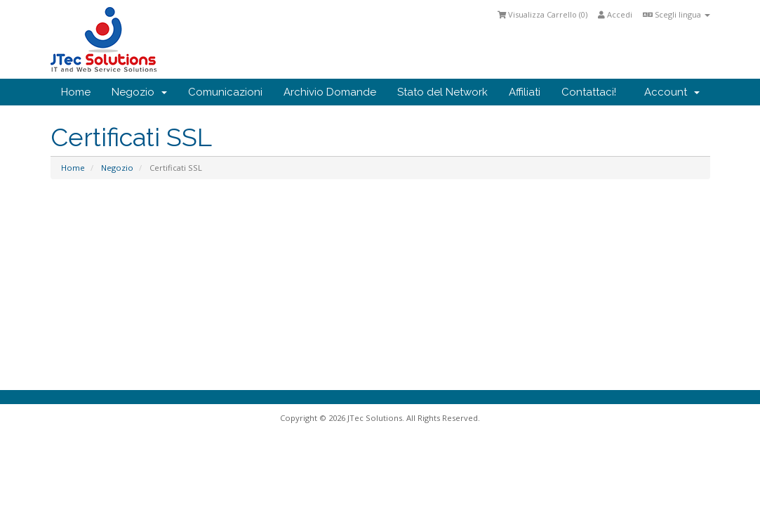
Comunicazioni (225, 92)
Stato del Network (442, 92)
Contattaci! (588, 92)
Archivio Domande (330, 92)
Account (672, 92)
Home (76, 92)
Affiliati (524, 92)
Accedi (615, 14)
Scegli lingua (676, 14)
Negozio (139, 92)
